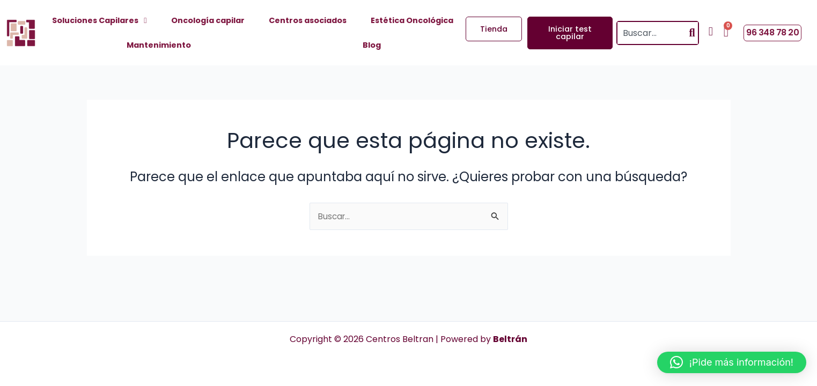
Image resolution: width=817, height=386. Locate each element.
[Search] (692, 33)
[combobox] (651, 33)
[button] (731, 362)
